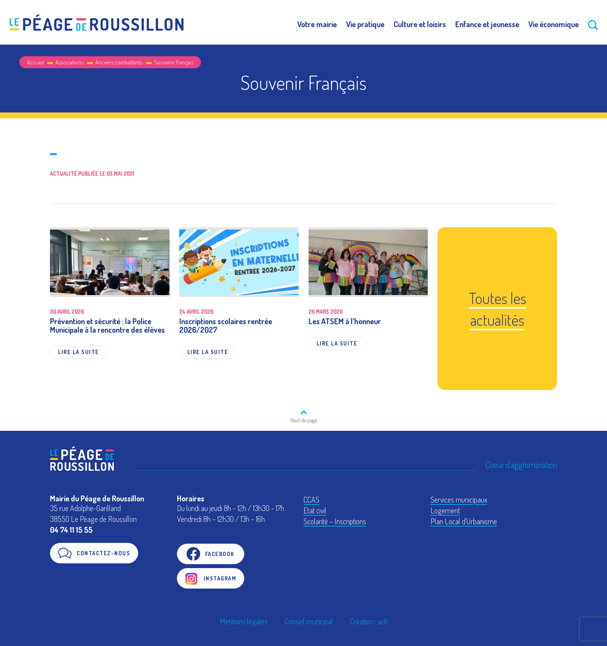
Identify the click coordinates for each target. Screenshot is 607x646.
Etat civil (315, 510)
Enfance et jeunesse (487, 24)
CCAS (311, 499)
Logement (445, 510)
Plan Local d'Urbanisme (463, 521)
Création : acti (369, 621)
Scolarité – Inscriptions (335, 521)
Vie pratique (365, 24)
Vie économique (553, 24)
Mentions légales (243, 621)
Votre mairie (317, 24)
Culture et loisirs (420, 24)
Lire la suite (78, 352)
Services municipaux (458, 499)
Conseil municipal (309, 621)
